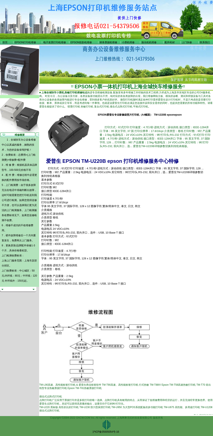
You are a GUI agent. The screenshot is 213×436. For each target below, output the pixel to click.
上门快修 (187, 42)
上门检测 (12, 210)
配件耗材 (170, 42)
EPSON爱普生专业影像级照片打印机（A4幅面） (125, 114)
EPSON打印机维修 (25, 42)
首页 (5, 42)
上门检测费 (12, 185)
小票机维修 (128, 42)
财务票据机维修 (108, 42)
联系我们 (205, 42)
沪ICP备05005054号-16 (105, 431)
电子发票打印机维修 (54, 42)
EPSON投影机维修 (81, 42)
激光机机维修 (149, 42)
